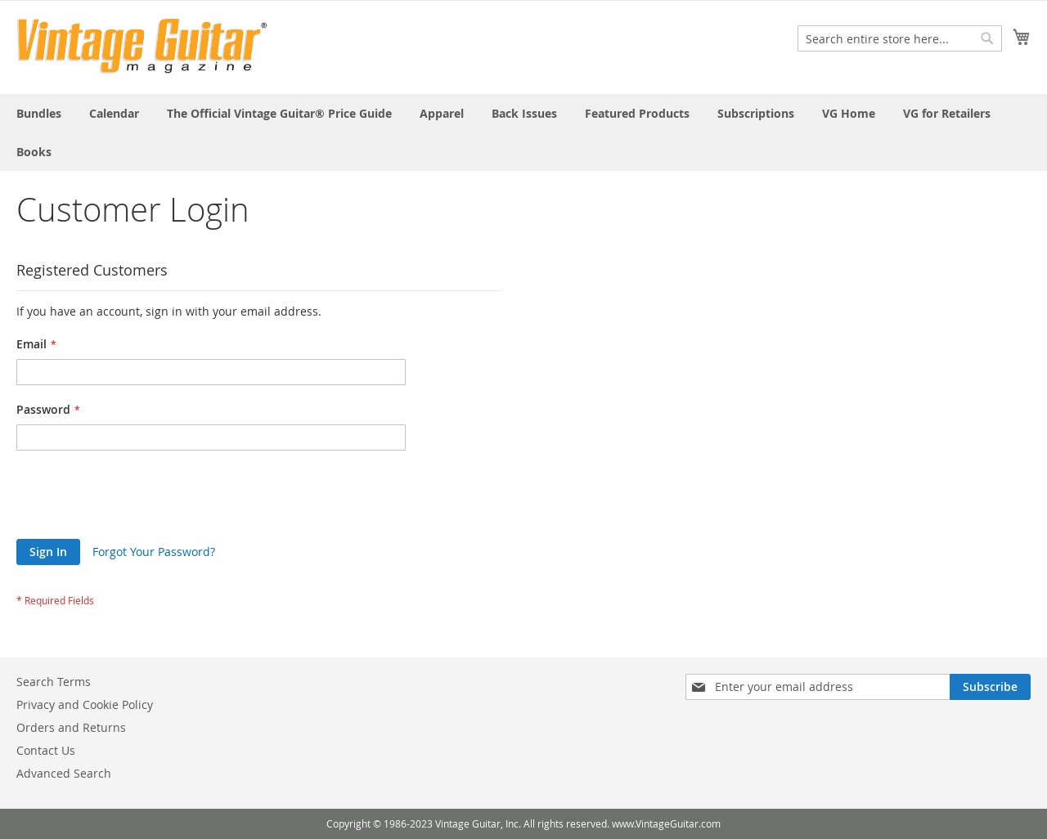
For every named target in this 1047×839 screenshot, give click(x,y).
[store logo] (141, 46)
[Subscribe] (990, 687)
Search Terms (53, 681)
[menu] (523, 132)
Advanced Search (63, 773)
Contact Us (45, 750)
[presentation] (140, 499)
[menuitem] (39, 113)
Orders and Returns (71, 727)
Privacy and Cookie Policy (84, 704)
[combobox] (900, 38)
